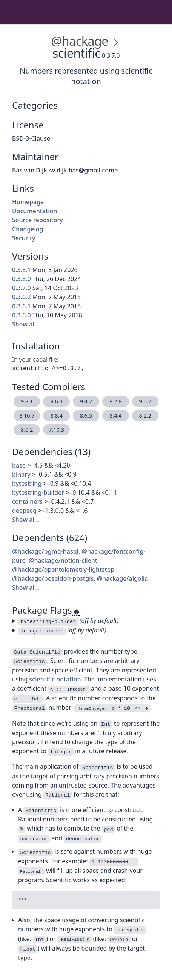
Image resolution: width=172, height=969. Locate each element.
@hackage (79, 41)
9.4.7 (86, 401)
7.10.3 (56, 429)
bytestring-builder (38, 492)
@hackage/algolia (122, 578)
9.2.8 (115, 401)
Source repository (37, 220)
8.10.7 (27, 415)
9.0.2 (145, 401)
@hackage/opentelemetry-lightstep (63, 569)
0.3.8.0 (21, 279)
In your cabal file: (35, 359)
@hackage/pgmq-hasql (45, 551)
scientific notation (55, 679)
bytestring (26, 483)
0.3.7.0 (21, 288)
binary (21, 474)
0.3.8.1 (21, 270)
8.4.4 (115, 415)
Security (23, 238)
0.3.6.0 (21, 315)
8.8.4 (56, 415)
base (19, 465)
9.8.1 (27, 401)
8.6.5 (86, 415)
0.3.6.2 (21, 297)
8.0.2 (27, 429)
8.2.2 (145, 415)
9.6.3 (56, 401)
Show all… (26, 324)
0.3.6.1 (21, 306)
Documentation (34, 211)
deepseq (24, 510)
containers (27, 501)
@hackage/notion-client (63, 560)
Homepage (28, 202)
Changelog (27, 229)
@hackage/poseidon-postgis (53, 578)
